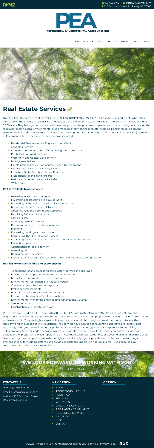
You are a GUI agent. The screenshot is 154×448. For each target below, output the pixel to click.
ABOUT (85, 41)
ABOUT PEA (63, 394)
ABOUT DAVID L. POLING (70, 391)
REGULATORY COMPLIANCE (72, 409)
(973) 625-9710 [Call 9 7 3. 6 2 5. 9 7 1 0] (20, 387)
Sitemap (93, 443)
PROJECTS (62, 416)
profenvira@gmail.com (138, 2)
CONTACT (145, 41)
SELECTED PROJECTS (122, 41)
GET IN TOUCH (77, 369)
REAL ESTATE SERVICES (70, 412)
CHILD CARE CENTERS (69, 405)
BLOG (136, 41)
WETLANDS (63, 402)
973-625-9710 (112, 2)
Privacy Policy (108, 443)
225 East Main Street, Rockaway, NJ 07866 (127, 6)
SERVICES (101, 41)
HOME (77, 41)
